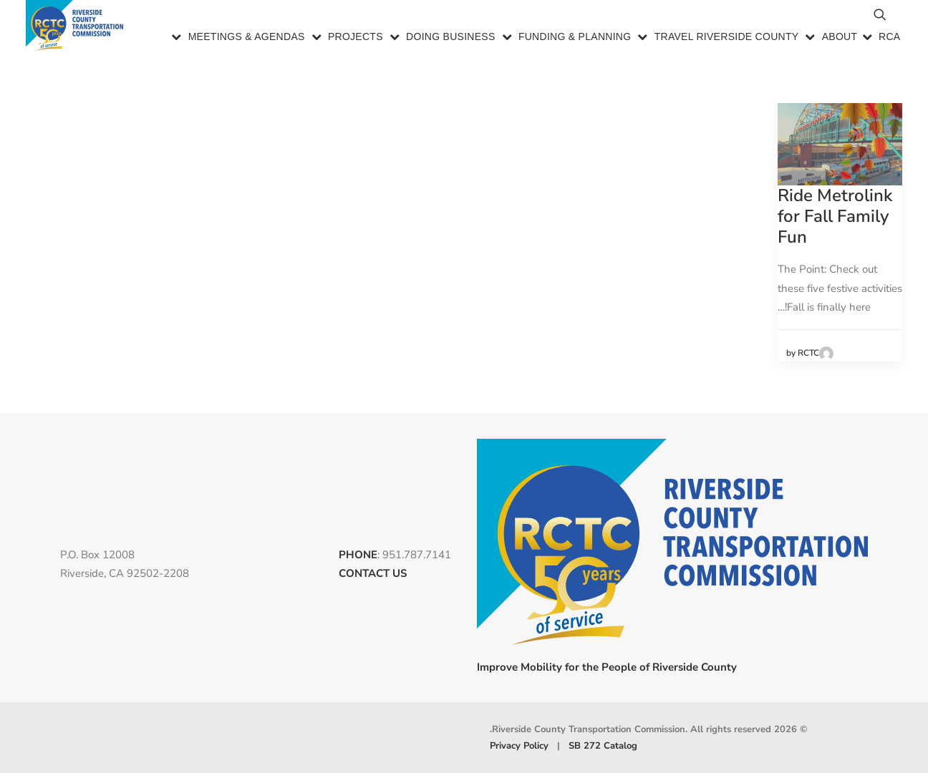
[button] (814, 21)
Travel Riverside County (726, 38)
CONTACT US (373, 573)
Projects (355, 38)
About (840, 38)
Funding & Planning (575, 38)
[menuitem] (238, 39)
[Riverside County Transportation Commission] (77, 27)
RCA (889, 38)
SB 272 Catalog (603, 745)
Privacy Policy (519, 745)
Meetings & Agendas (246, 38)
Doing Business (451, 38)
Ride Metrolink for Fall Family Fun (835, 216)
